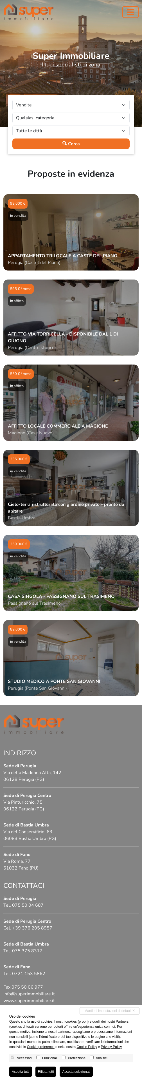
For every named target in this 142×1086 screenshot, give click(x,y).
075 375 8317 (27, 951)
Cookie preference (41, 1047)
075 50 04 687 (28, 905)
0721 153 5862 (28, 974)
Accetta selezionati (76, 1072)
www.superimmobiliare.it (29, 1001)
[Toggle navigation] (130, 12)
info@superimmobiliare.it (29, 994)
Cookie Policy (86, 1047)
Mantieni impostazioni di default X (109, 1011)
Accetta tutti (21, 1072)
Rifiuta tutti (46, 1072)
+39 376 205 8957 (32, 928)
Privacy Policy (111, 1047)
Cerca (71, 144)
